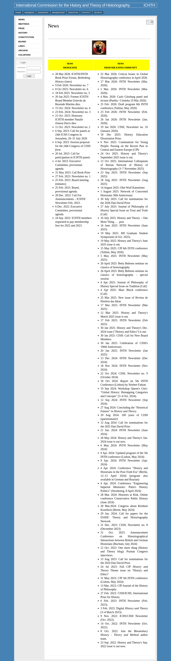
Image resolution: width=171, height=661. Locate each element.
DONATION (73, 13)
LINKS (21, 46)
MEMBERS (29, 13)
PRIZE (21, 28)
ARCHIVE (23, 50)
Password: (21, 72)
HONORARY (43, 13)
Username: (21, 68)
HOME (18, 13)
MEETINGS (23, 24)
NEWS (21, 19)
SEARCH (98, 13)
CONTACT (86, 13)
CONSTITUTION (26, 37)
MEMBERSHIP (58, 13)
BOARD (22, 41)
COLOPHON (24, 55)
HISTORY (23, 33)
